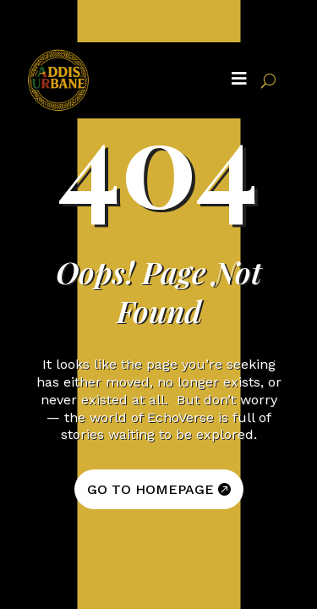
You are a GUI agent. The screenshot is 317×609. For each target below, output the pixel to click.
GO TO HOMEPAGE (150, 489)
